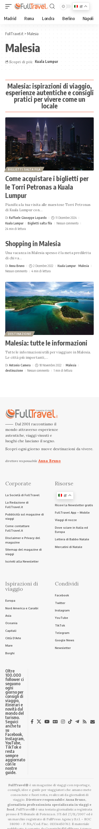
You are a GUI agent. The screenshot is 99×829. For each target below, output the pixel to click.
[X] (39, 721)
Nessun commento (67, 223)
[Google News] (55, 721)
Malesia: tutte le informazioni (46, 343)
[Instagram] (63, 721)
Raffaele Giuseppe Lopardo (28, 218)
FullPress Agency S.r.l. (63, 819)
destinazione (19, 333)
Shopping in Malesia (33, 243)
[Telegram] (77, 721)
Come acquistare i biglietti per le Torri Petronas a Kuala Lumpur (47, 187)
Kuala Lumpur (46, 61)
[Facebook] (32, 721)
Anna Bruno (17, 266)
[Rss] (84, 721)
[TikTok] (70, 721)
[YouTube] (47, 721)
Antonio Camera (20, 365)
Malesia (83, 266)
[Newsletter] (92, 722)
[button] (9, 6)
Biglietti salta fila (24, 169)
